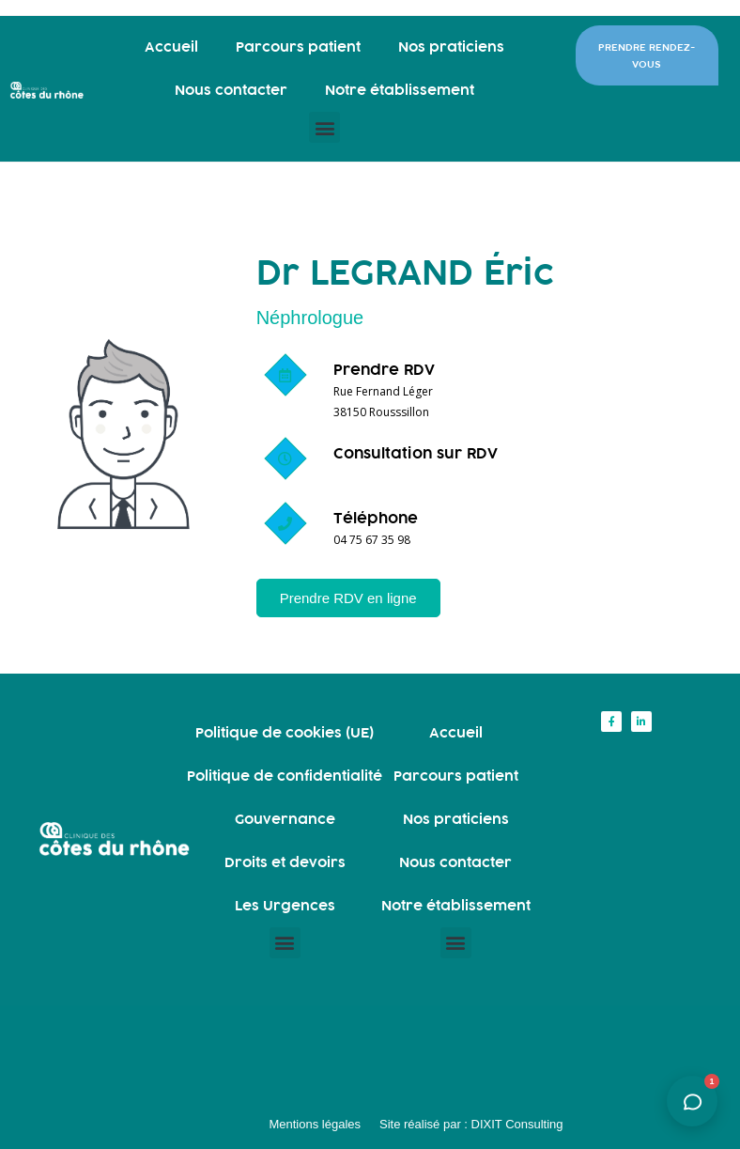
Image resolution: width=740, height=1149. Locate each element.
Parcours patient (298, 46)
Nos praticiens (451, 46)
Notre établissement (399, 90)
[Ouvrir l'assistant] (692, 1101)
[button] (324, 127)
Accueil (171, 46)
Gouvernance (285, 819)
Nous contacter (231, 90)
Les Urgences (285, 905)
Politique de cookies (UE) (284, 732)
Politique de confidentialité (284, 775)
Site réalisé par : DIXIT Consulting (471, 1124)
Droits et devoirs (285, 862)
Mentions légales (315, 1124)
